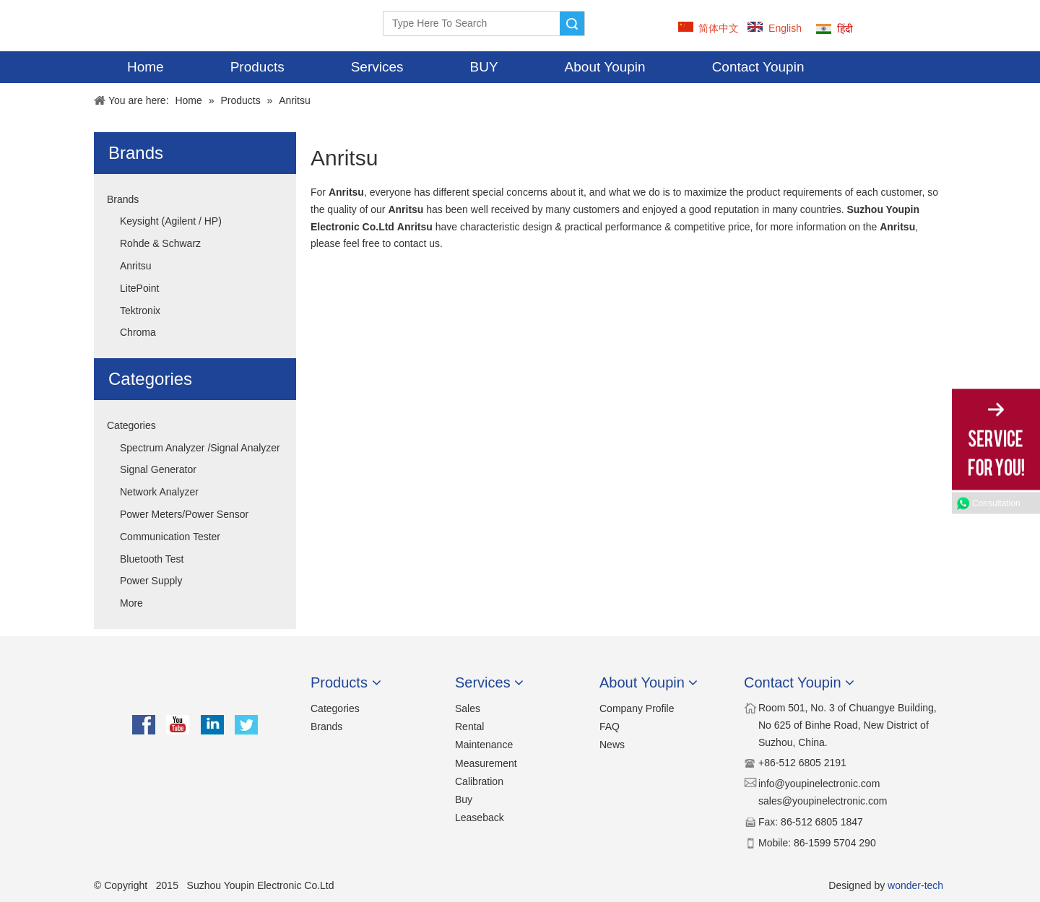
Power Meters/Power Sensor (184, 514)
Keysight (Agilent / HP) (171, 221)
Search (572, 23)
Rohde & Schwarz (160, 243)
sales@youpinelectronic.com (822, 801)
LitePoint (139, 288)
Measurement (486, 763)
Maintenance (484, 744)
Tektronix (140, 310)
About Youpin (605, 66)
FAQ (609, 726)
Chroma (138, 332)
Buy (463, 799)
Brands (123, 199)
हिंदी (845, 29)
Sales (467, 708)
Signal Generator (158, 469)
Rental (469, 726)
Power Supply (151, 580)
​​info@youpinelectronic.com (819, 783)
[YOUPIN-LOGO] (119, 25)
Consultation (996, 503)
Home (145, 66)
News (612, 744)
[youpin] (195, 689)
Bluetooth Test (151, 559)
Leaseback (479, 817)
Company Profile (637, 708)
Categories (131, 425)
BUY (484, 66)
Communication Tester (170, 536)
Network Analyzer (159, 492)
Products (257, 66)
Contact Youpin (758, 66)
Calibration (479, 781)
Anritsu (136, 266)
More (131, 603)
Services (377, 66)
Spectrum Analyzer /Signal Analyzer (200, 448)
